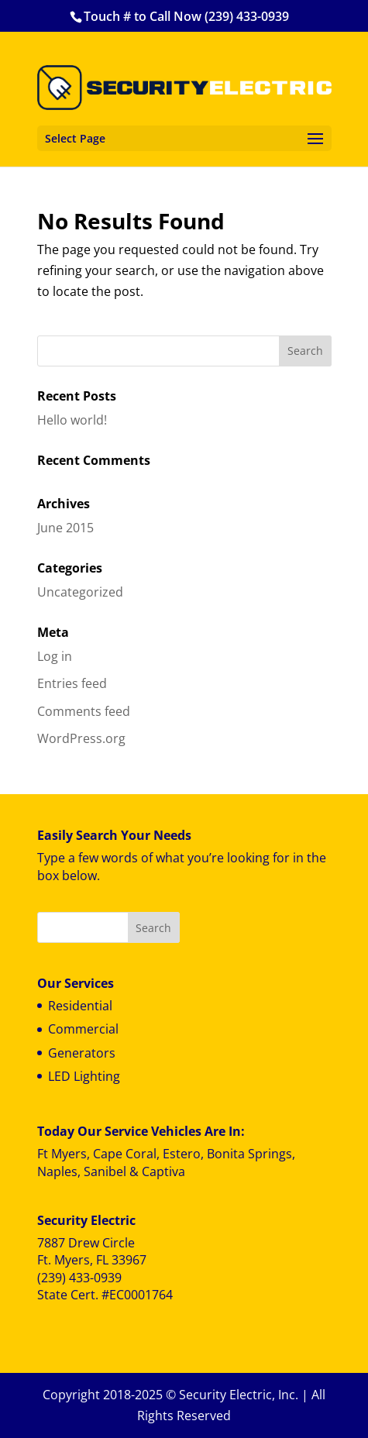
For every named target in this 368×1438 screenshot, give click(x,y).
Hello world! (72, 419)
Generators (81, 1052)
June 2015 (65, 527)
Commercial (83, 1028)
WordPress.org (81, 738)
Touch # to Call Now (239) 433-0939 (186, 16)
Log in (54, 656)
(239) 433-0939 (79, 1277)
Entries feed (72, 683)
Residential (80, 1005)
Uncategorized (80, 591)
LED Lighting (84, 1076)
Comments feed (83, 711)
